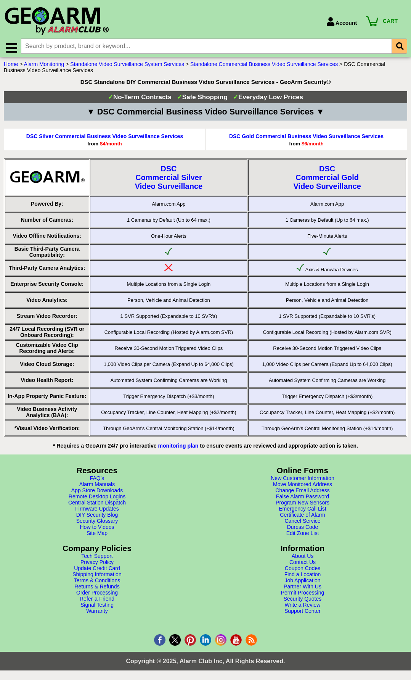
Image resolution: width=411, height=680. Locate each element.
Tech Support (97, 558)
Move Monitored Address (302, 486)
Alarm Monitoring (44, 66)
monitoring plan (178, 448)
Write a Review (303, 607)
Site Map (97, 535)
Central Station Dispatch (97, 504)
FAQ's (97, 480)
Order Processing (97, 594)
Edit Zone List (302, 535)
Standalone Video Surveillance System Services (127, 66)
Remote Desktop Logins (97, 498)
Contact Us (302, 564)
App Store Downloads (97, 492)
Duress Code (302, 529)
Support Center (302, 613)
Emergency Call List (302, 511)
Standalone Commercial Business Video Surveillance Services (264, 66)
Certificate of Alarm (302, 517)
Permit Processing (302, 594)
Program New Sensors (302, 504)
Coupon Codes (302, 570)
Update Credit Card (97, 570)
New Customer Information (302, 480)
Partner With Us (302, 588)
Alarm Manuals (97, 486)
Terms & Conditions (97, 582)
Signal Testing (97, 607)
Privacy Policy (97, 564)
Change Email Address (302, 492)
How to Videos (97, 529)
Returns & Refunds (96, 588)
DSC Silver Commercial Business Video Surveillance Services (104, 138)
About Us (303, 558)
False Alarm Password (302, 498)
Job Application (302, 582)
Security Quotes (303, 601)
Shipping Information (96, 576)
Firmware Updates (97, 511)
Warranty (97, 613)
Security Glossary (97, 523)
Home (11, 66)
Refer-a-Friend (97, 601)
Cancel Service (302, 523)
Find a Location (302, 576)
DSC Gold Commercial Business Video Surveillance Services (306, 138)
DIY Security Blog (97, 517)
